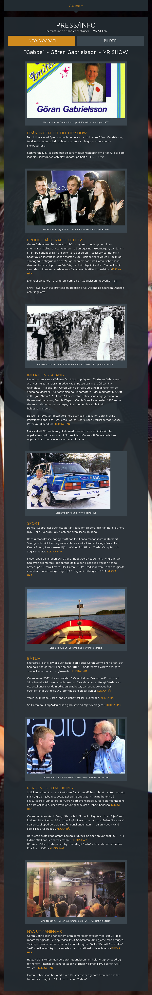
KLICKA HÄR (63, 424)
